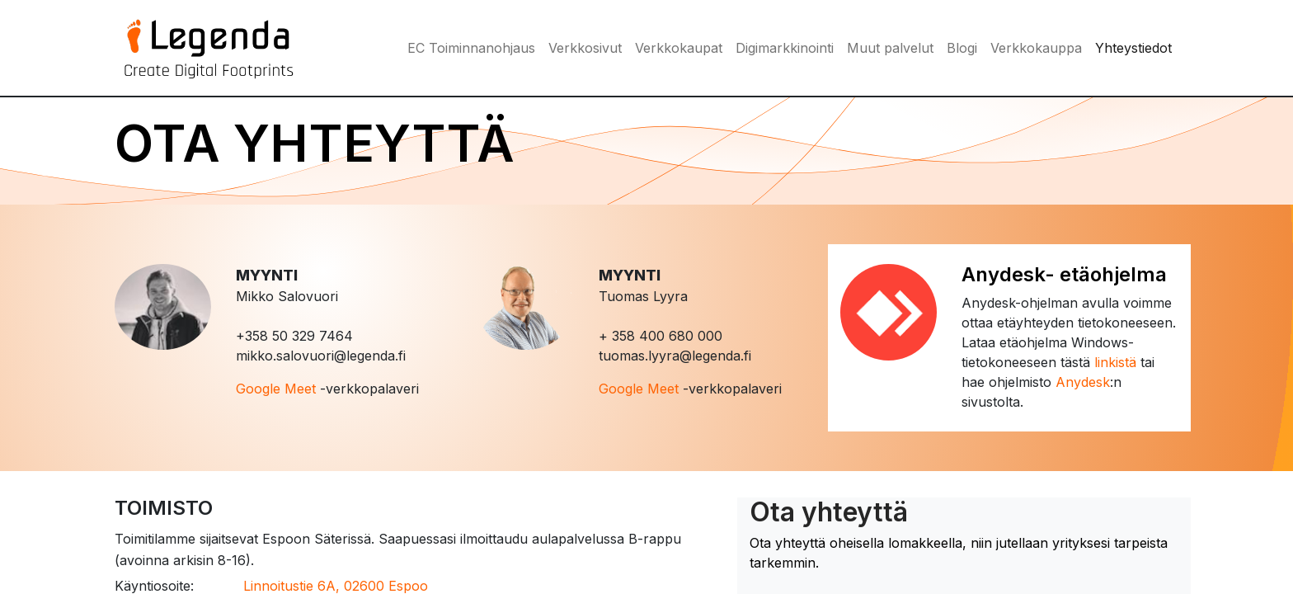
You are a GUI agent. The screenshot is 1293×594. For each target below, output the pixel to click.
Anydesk (1083, 382)
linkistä (1115, 362)
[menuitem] (471, 47)
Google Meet (276, 388)
